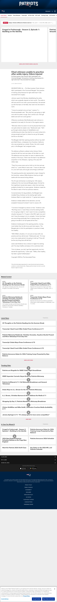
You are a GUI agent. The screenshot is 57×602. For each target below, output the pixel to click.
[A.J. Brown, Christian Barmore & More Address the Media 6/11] (28, 395)
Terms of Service (28, 487)
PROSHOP (47, 11)
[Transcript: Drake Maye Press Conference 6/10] (42, 299)
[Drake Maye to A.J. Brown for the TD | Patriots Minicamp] (28, 389)
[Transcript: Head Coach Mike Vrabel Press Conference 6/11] (42, 286)
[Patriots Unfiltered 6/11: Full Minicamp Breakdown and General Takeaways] (28, 383)
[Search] (52, 11)
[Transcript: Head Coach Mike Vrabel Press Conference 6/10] (28, 348)
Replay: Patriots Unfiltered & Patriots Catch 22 (20, 22)
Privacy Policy (28, 484)
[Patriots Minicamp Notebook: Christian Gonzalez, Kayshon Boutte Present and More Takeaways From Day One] (14, 301)
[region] (28, 594)
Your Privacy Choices (28, 499)
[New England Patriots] (28, 475)
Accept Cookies (36, 599)
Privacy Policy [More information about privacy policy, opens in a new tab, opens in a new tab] (26, 596)
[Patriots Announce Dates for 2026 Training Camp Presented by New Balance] (28, 355)
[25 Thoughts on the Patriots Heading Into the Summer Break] (14, 285)
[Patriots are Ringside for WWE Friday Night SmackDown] (28, 370)
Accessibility (28, 489)
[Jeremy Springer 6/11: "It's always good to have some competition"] (28, 415)
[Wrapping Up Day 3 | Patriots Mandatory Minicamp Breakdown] (28, 401)
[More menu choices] (55, 11)
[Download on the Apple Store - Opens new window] (23, 468)
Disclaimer (28, 492)
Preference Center (28, 504)
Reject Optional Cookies (48, 599)
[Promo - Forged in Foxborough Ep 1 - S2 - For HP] (24, 30)
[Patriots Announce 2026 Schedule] (42, 438)
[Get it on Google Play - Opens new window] (33, 469)
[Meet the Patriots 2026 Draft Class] (14, 447)
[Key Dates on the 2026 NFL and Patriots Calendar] (42, 448)
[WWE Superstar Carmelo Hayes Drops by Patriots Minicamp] (28, 376)
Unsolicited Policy (28, 494)
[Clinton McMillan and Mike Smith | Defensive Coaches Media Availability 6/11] (28, 408)
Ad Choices (28, 497)
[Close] (54, 589)
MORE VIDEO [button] (28, 419)
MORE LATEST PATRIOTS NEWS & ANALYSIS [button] (28, 64)
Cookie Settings (28, 501)
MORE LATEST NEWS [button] (28, 360)
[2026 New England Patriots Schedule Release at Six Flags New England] (14, 440)
